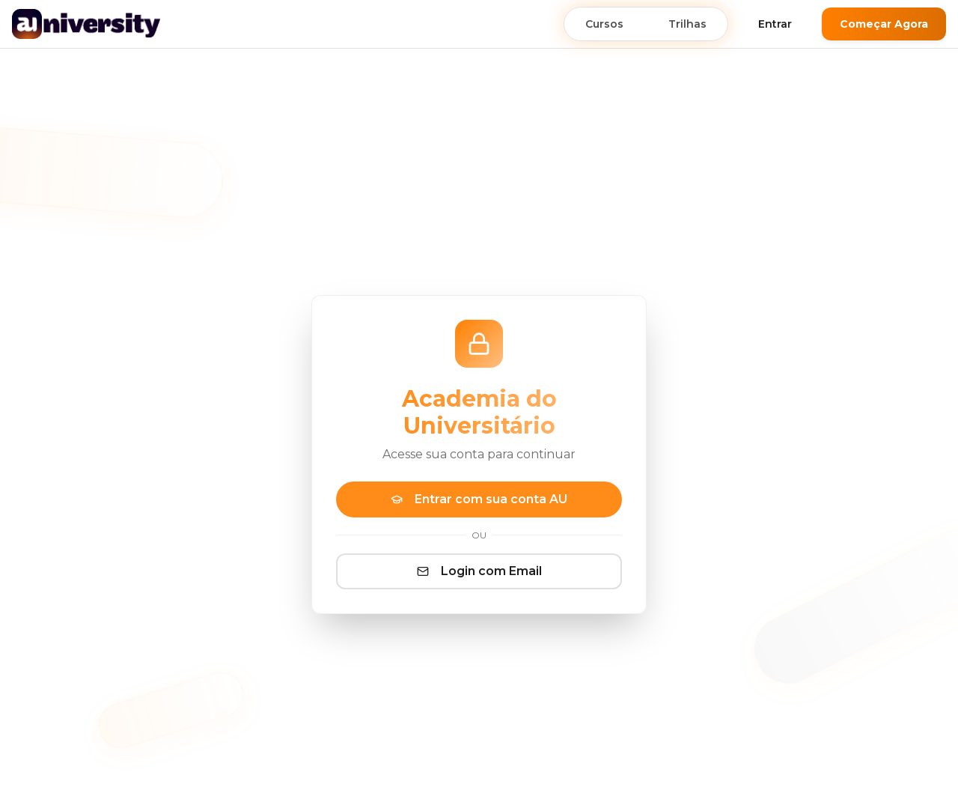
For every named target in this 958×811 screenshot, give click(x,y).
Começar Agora (884, 24)
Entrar (775, 24)
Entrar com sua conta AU (479, 499)
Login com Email (479, 571)
